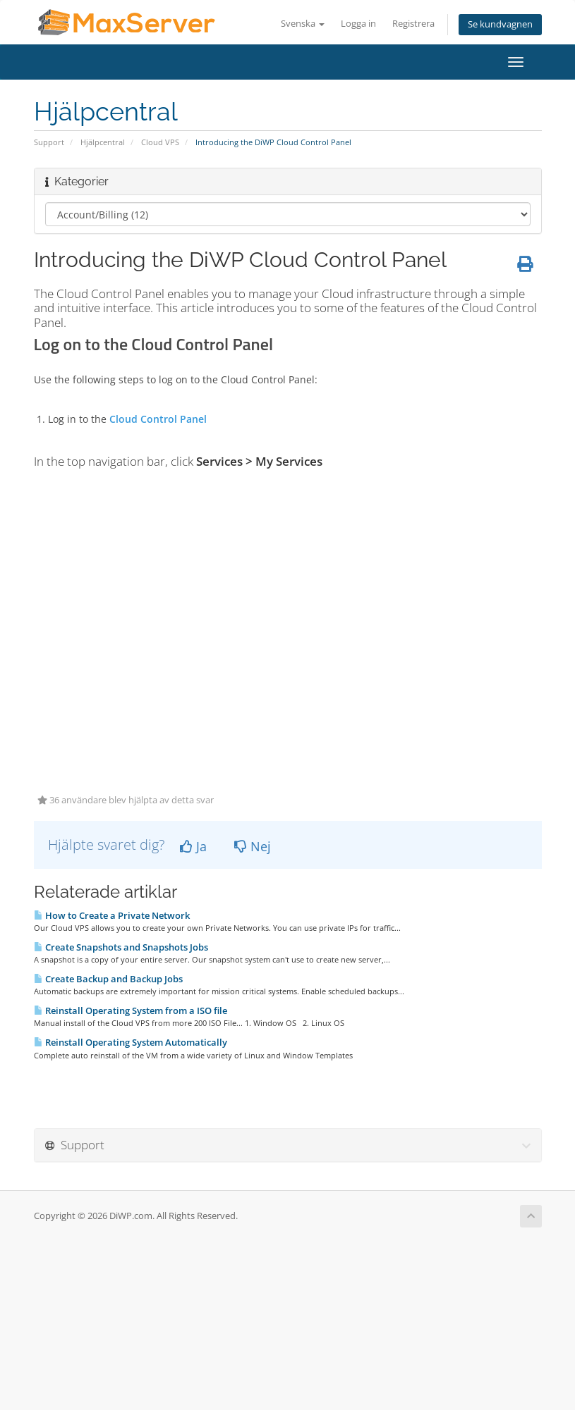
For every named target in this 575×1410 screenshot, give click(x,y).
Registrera (413, 24)
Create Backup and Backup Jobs (108, 978)
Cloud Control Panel (158, 419)
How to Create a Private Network (112, 915)
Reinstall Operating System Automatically (130, 1042)
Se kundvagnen (500, 24)
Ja (193, 846)
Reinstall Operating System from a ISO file (130, 1010)
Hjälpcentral (102, 142)
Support (49, 142)
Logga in (358, 24)
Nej (252, 846)
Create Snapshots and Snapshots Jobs (121, 947)
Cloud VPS (160, 142)
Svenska (303, 24)
